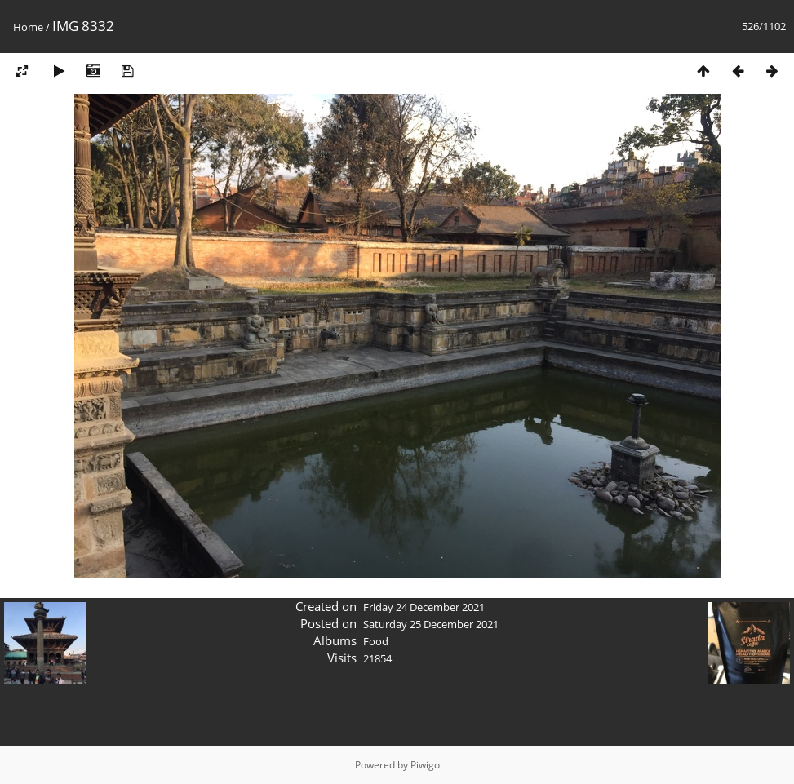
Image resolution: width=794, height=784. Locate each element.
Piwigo (425, 765)
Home (28, 27)
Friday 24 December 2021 (424, 607)
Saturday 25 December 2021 (431, 624)
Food (375, 641)
